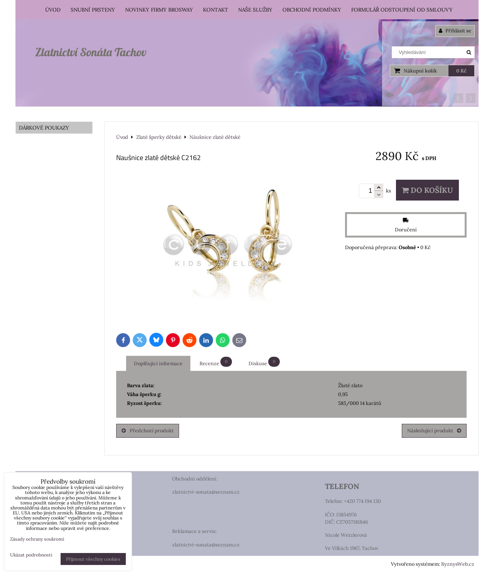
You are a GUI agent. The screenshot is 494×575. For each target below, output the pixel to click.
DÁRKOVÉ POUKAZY (44, 127)
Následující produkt (434, 430)
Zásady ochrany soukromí (37, 539)
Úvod (53, 9)
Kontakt (215, 9)
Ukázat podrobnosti (31, 554)
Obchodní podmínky (312, 9)
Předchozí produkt (148, 430)
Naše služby (255, 9)
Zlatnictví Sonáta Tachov (90, 52)
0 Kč (461, 70)
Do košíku (427, 190)
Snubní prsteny (93, 9)
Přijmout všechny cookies (93, 559)
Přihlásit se (455, 30)
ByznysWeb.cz (457, 564)
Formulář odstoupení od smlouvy (402, 9)
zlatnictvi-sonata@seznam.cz (206, 492)
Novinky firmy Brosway (159, 9)
